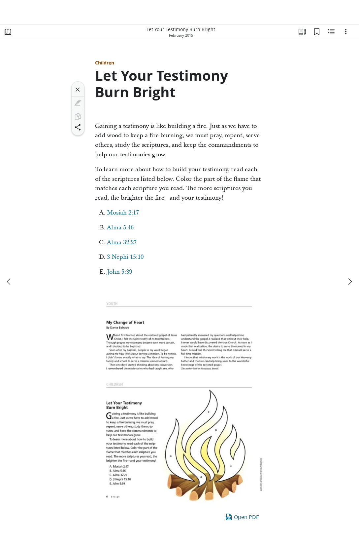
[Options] (345, 31)
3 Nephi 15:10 (125, 257)
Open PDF (242, 517)
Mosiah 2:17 (123, 213)
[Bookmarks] (316, 31)
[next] (349, 281)
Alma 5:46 (120, 227)
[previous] (9, 281)
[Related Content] (331, 31)
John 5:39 (119, 272)
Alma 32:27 (122, 242)
